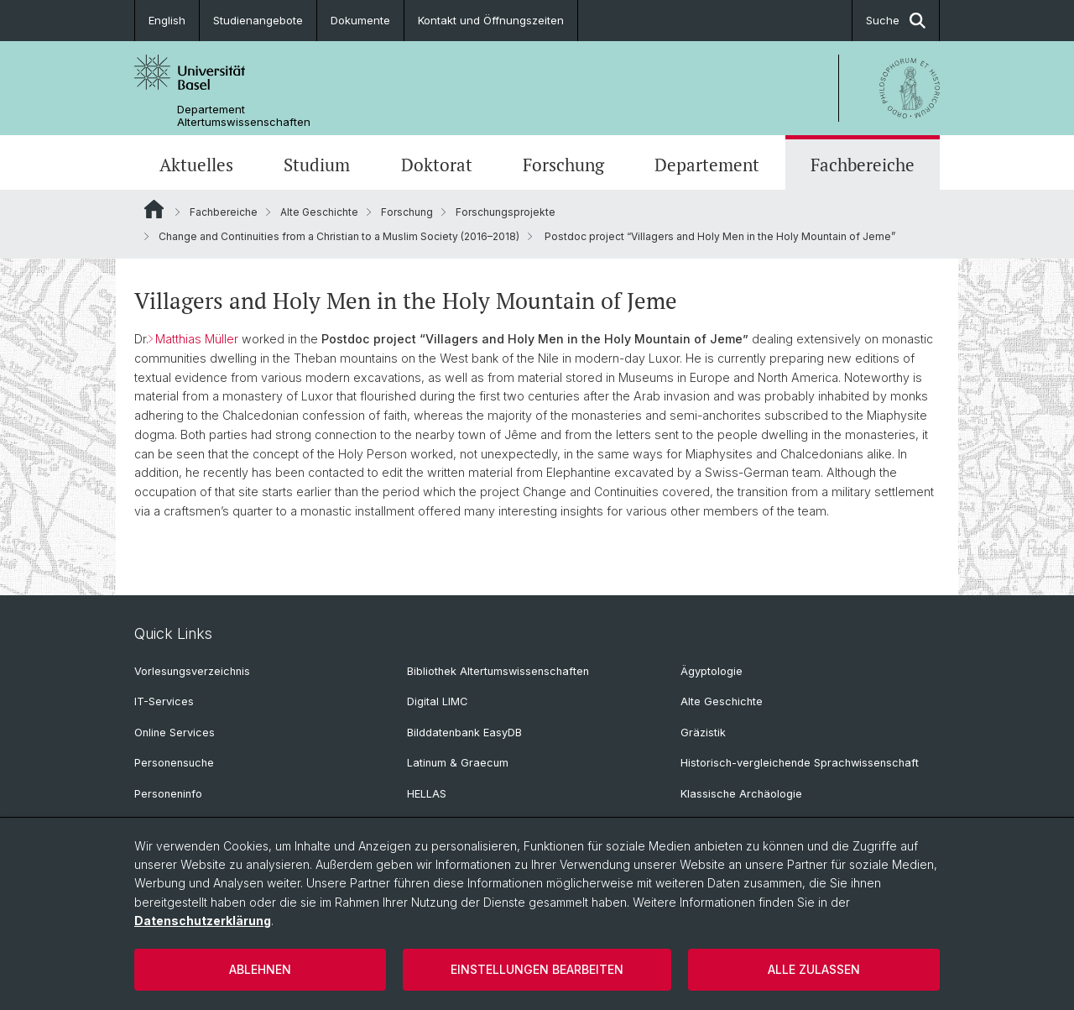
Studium (317, 164)
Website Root (154, 209)
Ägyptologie (711, 671)
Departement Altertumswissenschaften (243, 115)
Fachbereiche (863, 164)
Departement (706, 164)
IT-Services (164, 701)
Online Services (174, 732)
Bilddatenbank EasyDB (464, 732)
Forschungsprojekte (505, 212)
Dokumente (360, 20)
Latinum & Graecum (457, 762)
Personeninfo (168, 794)
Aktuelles (196, 164)
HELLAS (426, 794)
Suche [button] (895, 21)
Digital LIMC (437, 701)
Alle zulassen (814, 969)
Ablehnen (260, 969)
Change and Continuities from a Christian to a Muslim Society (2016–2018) (339, 236)
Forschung (563, 164)
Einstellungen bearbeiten (537, 969)
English (167, 20)
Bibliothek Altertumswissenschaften (498, 671)
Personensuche (174, 762)
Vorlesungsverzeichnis (192, 671)
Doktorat (436, 164)
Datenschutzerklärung (202, 920)
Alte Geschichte (319, 212)
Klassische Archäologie (741, 794)
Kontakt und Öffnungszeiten (491, 20)
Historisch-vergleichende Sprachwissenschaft (799, 762)
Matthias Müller (196, 339)
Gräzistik (703, 732)
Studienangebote (258, 20)
